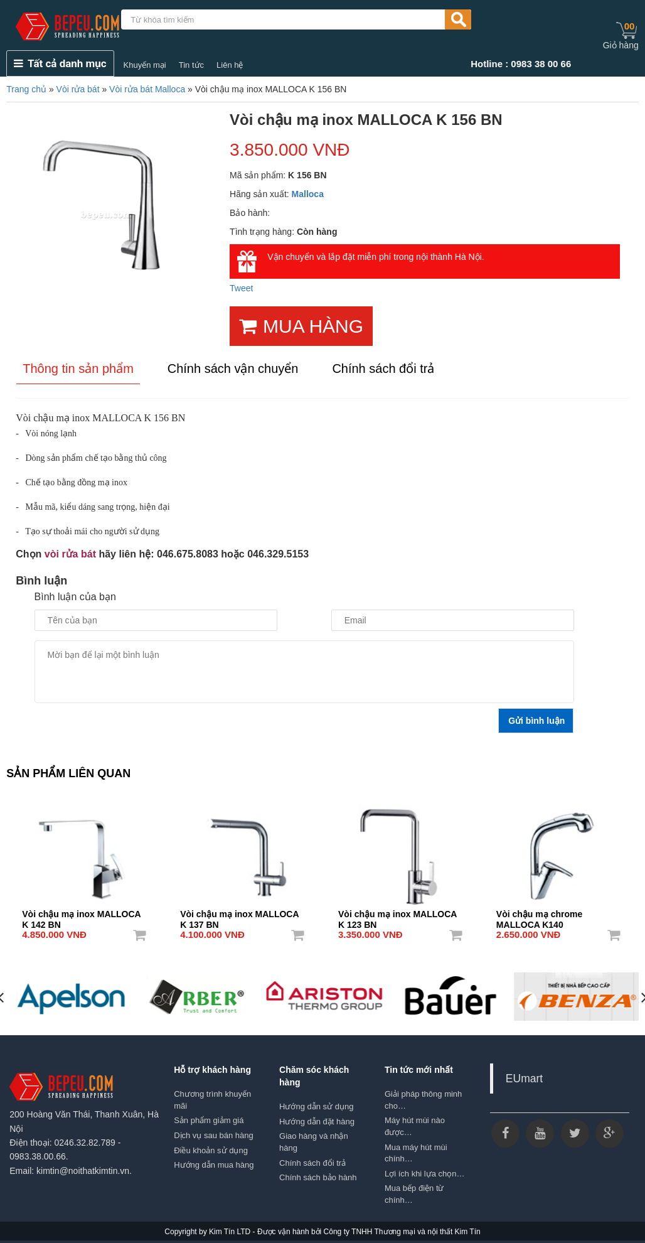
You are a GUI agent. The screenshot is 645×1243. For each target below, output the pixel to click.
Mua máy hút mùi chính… (416, 1153)
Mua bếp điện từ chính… (414, 1194)
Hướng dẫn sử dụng (316, 1106)
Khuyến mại (145, 65)
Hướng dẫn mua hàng (213, 1165)
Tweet (241, 288)
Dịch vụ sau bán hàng (213, 1135)
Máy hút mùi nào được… (415, 1126)
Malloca (308, 194)
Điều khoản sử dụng (211, 1150)
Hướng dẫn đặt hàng (316, 1121)
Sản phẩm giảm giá (208, 1120)
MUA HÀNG (301, 326)
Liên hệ (229, 65)
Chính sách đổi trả (312, 1163)
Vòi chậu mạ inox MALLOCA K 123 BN (397, 915)
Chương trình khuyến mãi (212, 1100)
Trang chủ (26, 89)
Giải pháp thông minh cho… (423, 1100)
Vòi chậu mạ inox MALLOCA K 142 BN (81, 915)
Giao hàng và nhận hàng (313, 1142)
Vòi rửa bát (78, 89)
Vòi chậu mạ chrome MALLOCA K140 (539, 915)
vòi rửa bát (70, 554)
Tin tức (191, 65)
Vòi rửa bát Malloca (147, 89)
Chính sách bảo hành (317, 1177)
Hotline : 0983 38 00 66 (521, 63)
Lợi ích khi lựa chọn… (425, 1173)
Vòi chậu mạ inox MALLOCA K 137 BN (239, 915)
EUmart (524, 1078)
